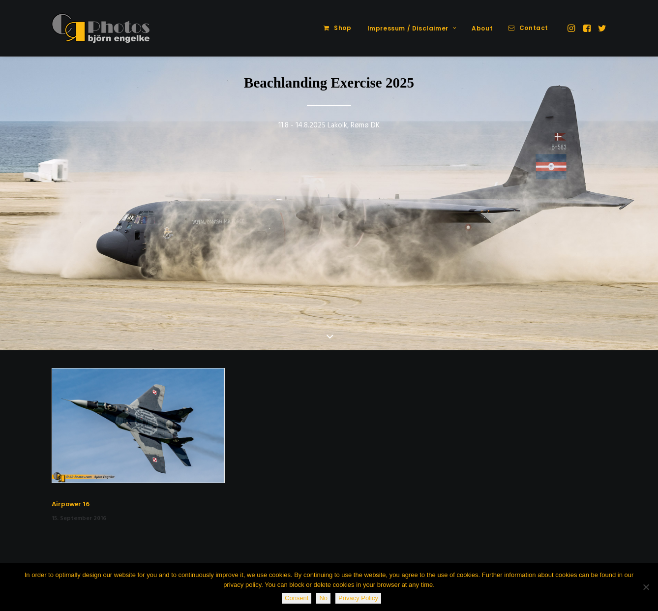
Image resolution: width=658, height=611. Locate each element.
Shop (342, 28)
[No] (646, 587)
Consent (296, 598)
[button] (572, 28)
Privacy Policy (358, 598)
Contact (533, 28)
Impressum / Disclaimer (411, 28)
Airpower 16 (71, 504)
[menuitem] (337, 28)
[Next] (634, 204)
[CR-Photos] (101, 28)
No (323, 598)
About (482, 28)
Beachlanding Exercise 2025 (329, 83)
